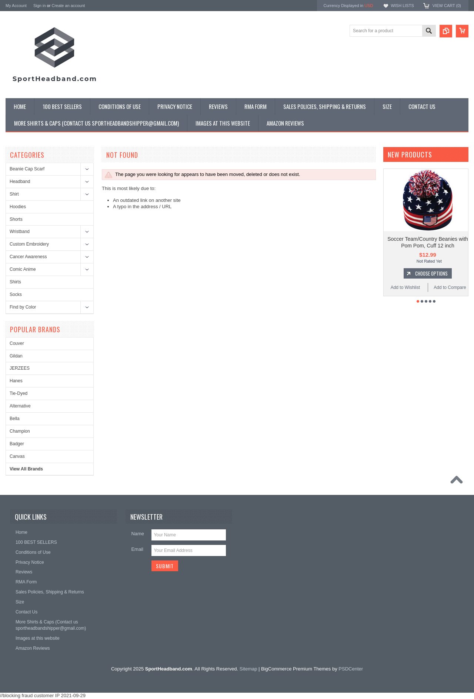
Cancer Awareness (28, 256)
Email (137, 549)
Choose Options (431, 273)
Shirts (15, 281)
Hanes (16, 380)
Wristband (20, 231)
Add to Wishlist (405, 287)
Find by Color (23, 307)
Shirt (14, 194)
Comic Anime (23, 269)
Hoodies (18, 206)
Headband (20, 181)
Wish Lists (402, 5)
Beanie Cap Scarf (27, 169)
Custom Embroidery (29, 244)
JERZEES (20, 368)
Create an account (68, 5)
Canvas (17, 456)
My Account (16, 5)
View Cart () (447, 5)
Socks (16, 294)
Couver (17, 343)
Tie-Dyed (18, 393)
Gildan (16, 356)
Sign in (39, 5)
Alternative (20, 406)
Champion (20, 431)
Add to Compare (450, 287)
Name (137, 533)
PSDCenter (350, 669)
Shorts (16, 219)
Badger (17, 443)
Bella (15, 418)
